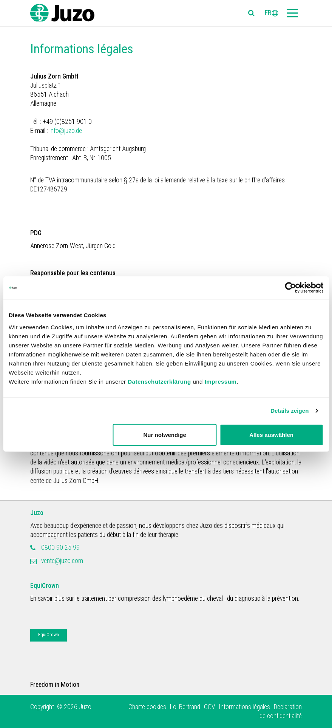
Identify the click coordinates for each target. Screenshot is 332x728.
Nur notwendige (165, 434)
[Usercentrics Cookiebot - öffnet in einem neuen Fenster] (290, 287)
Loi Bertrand (185, 707)
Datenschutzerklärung (159, 381)
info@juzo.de (66, 130)
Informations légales (244, 707)
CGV (209, 707)
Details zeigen (289, 410)
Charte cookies (147, 707)
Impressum (221, 381)
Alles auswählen (271, 434)
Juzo (36, 513)
